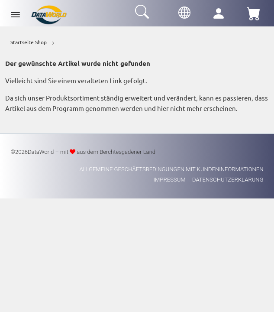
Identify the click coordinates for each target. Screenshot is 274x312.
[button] (184, 11)
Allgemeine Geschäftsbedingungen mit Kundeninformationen (171, 169)
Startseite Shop (28, 42)
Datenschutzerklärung (228, 179)
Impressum (170, 179)
